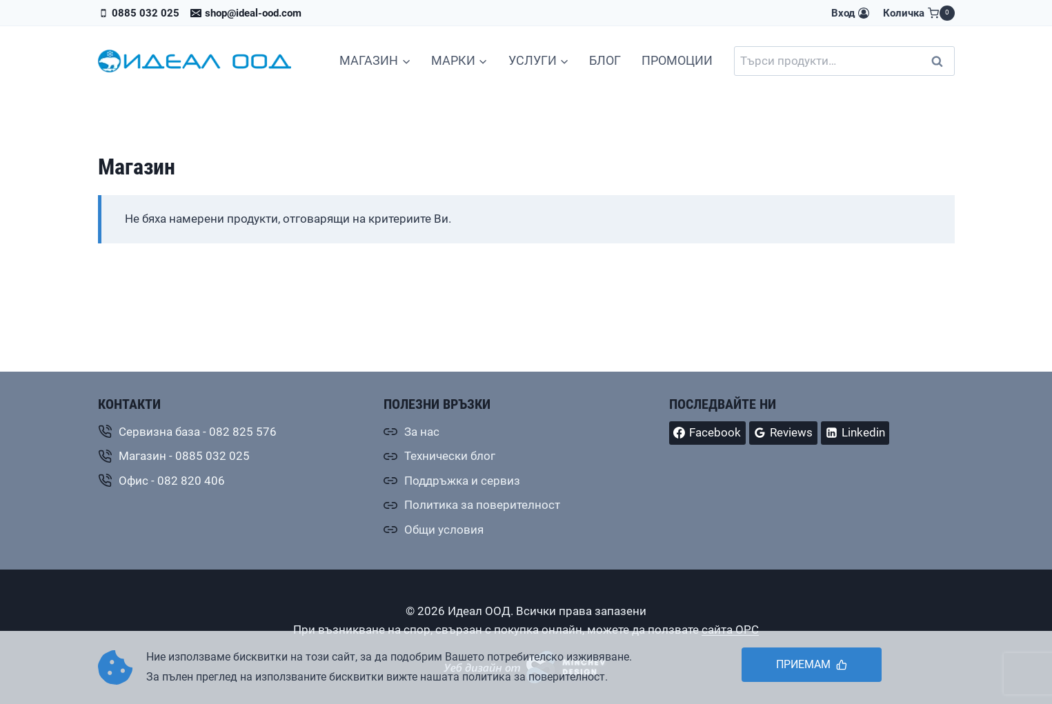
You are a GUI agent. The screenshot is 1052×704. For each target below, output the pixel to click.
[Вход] (849, 13)
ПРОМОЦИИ (677, 60)
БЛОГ (605, 60)
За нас (421, 432)
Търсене (942, 61)
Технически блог (449, 456)
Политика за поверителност (482, 505)
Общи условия (444, 529)
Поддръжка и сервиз (462, 480)
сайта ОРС (730, 629)
